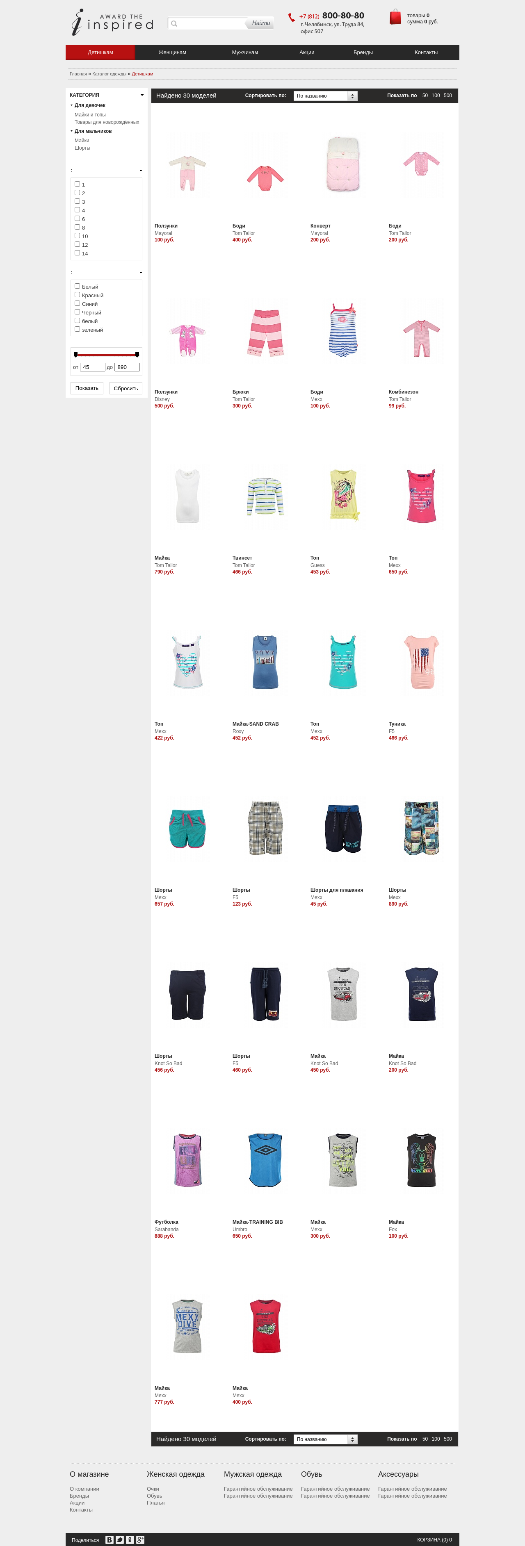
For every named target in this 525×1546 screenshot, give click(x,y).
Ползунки (166, 226)
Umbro (240, 1229)
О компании (84, 1489)
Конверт (320, 226)
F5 (392, 731)
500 (448, 95)
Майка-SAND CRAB (256, 724)
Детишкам (100, 52)
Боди (239, 226)
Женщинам (173, 52)
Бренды (363, 52)
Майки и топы (90, 115)
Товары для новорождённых (107, 122)
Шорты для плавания (336, 890)
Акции (306, 52)
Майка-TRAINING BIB (258, 1222)
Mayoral (163, 233)
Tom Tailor (244, 233)
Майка (162, 558)
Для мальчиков (93, 131)
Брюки (241, 392)
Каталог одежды (109, 73)
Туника (397, 724)
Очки (153, 1489)
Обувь (154, 1496)
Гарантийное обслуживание (258, 1489)
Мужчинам (245, 52)
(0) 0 (447, 1540)
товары (416, 15)
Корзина (428, 1540)
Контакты (426, 52)
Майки (82, 140)
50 (425, 95)
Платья (156, 1503)
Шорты (82, 148)
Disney (162, 399)
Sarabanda (167, 1229)
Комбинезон (403, 392)
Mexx (316, 399)
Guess (317, 565)
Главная (78, 73)
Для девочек (90, 105)
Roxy (238, 731)
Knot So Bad (168, 1063)
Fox (393, 1229)
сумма (415, 21)
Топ (314, 558)
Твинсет (242, 558)
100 (436, 95)
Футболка (166, 1222)
